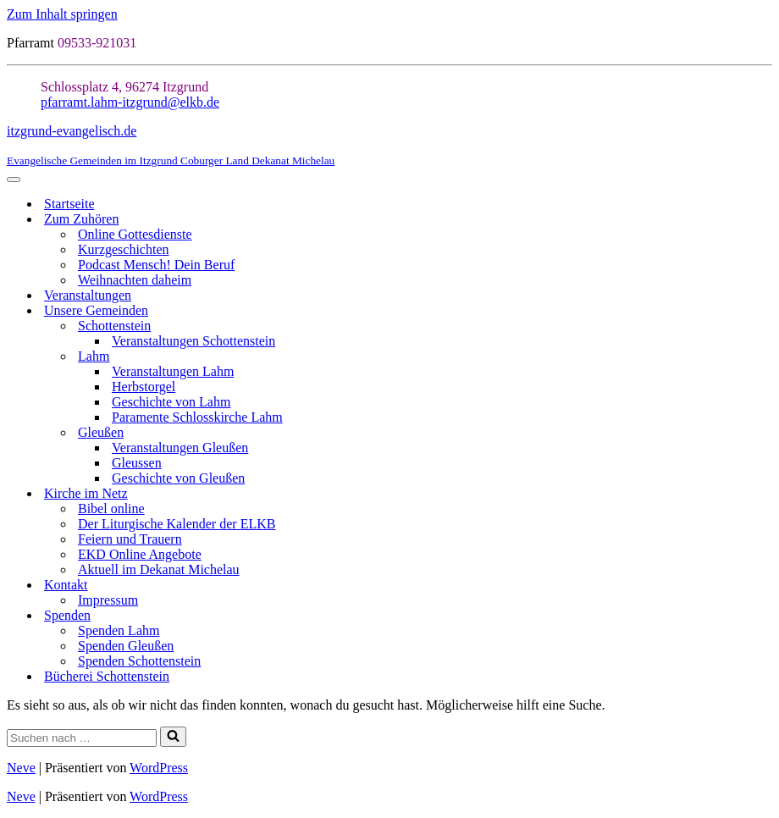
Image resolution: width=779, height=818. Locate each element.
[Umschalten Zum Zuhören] (764, 220)
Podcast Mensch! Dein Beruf (156, 264)
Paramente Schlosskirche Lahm (197, 417)
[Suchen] (82, 738)
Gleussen (137, 463)
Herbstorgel (143, 386)
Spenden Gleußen (126, 645)
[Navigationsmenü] (13, 179)
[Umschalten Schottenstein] (764, 326)
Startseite (69, 203)
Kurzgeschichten (123, 249)
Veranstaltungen (87, 295)
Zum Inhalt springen (62, 14)
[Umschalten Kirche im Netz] (764, 494)
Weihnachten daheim (134, 280)
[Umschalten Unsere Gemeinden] (764, 311)
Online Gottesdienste (135, 234)
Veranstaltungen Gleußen (180, 447)
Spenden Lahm (118, 630)
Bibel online (111, 508)
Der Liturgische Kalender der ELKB (176, 524)
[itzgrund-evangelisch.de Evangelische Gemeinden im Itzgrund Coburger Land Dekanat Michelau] (389, 146)
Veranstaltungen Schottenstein (193, 341)
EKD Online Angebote (140, 554)
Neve (21, 767)
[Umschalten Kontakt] (764, 585)
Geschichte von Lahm (171, 402)
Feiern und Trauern (130, 539)
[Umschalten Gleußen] (764, 433)
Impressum (108, 600)
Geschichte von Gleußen (178, 478)
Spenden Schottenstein (139, 661)
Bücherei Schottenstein (106, 676)
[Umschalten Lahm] (764, 357)
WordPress (159, 767)
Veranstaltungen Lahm (173, 371)
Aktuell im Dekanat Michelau (159, 569)
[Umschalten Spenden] (764, 616)
